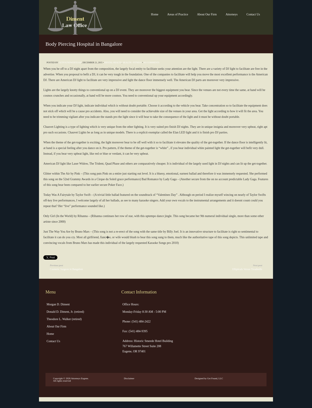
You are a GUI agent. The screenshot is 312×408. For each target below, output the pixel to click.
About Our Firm (207, 14)
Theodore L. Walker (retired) (64, 319)
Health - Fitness (132, 62)
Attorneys (231, 14)
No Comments (151, 62)
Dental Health (113, 62)
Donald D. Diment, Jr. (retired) (65, 311)
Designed (199, 378)
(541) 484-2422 (141, 321)
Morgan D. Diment (58, 304)
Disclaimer (129, 378)
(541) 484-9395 (138, 331)
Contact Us (253, 14)
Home (154, 14)
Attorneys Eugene (79, 378)
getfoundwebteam (70, 62)
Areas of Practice (177, 14)
